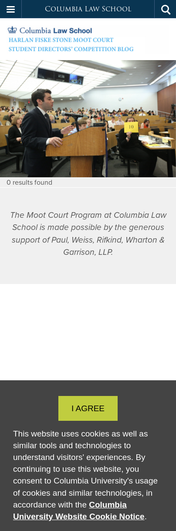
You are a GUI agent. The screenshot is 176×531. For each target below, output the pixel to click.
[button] (11, 9)
